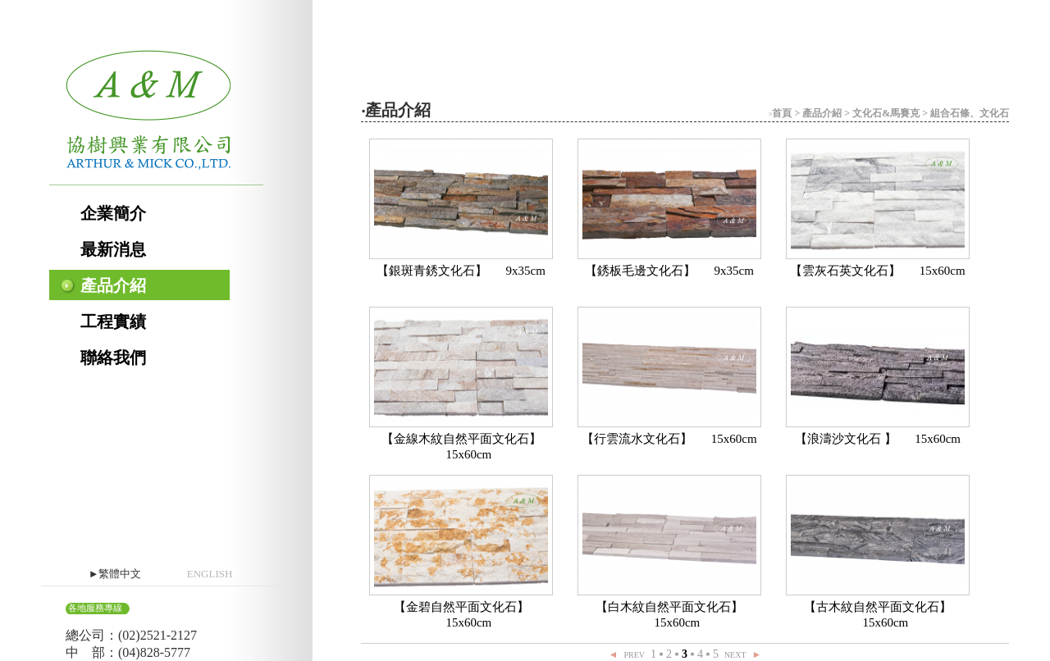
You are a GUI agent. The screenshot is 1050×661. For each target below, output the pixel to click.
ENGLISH (210, 574)
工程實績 (113, 321)
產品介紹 (113, 285)
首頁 (782, 113)
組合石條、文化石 (969, 113)
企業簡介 (113, 213)
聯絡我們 (113, 358)
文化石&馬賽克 (886, 113)
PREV (634, 654)
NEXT (735, 654)
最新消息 (113, 249)
